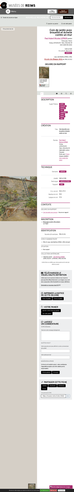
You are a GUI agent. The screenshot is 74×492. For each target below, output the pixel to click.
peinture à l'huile (65, 181)
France (67, 154)
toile (61, 184)
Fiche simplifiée (46, 299)
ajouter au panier (52, 24)
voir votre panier (66, 24)
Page (52, 11)
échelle (62, 108)
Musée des (53, 59)
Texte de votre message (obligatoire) (50, 330)
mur (61, 110)
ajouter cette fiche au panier (50, 310)
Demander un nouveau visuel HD (50, 285)
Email (44, 389)
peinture (68, 53)
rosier (62, 114)
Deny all (54, 490)
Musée (63, 11)
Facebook (53, 386)
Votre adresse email (46, 355)
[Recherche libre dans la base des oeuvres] (56, 17)
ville (61, 118)
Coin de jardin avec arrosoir (43, 80)
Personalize (61, 490)
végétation (63, 112)
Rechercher (68, 17)
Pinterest (61, 386)
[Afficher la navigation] (8, 11)
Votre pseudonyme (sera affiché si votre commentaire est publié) (55, 347)
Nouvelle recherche (37, 17)
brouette (62, 106)
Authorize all (45, 490)
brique (62, 116)
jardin (62, 104)
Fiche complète (58, 299)
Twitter (44, 386)
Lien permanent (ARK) (46, 393)
